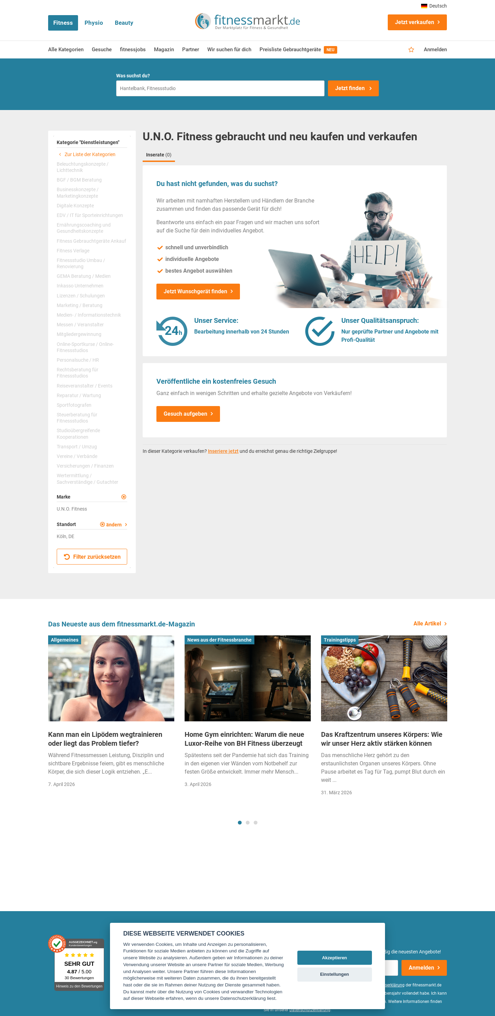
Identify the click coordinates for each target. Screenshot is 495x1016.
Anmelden (435, 49)
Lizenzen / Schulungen (81, 295)
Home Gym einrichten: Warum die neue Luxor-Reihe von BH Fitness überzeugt (244, 738)
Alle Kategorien (66, 49)
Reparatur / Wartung (79, 395)
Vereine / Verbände (77, 456)
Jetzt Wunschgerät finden (195, 291)
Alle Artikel (427, 623)
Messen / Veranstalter (80, 324)
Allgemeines (64, 640)
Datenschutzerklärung (309, 1009)
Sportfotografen (74, 405)
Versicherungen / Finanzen (85, 466)
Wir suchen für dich (229, 49)
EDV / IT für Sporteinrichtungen (90, 215)
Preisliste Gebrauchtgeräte (298, 50)
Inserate (159, 154)
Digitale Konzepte (75, 205)
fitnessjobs (133, 49)
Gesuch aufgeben (185, 414)
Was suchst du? (133, 75)
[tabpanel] (111, 713)
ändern (114, 524)
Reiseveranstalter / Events (84, 386)
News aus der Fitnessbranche (219, 640)
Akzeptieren (334, 957)
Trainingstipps (340, 640)
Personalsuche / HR (78, 360)
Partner (190, 49)
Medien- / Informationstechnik (89, 315)
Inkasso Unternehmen (80, 285)
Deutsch (434, 6)
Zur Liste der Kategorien (86, 154)
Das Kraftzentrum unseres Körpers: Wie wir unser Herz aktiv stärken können (381, 738)
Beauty (124, 22)
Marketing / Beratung (79, 305)
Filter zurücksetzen (92, 557)
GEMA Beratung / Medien (84, 276)
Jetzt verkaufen (414, 22)
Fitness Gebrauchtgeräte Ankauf (91, 241)
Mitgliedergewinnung (79, 334)
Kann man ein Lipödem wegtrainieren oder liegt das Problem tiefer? (105, 738)
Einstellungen (334, 974)
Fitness (63, 22)
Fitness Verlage (73, 250)
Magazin (164, 49)
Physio (94, 22)
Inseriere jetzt (223, 451)
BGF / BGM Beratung (79, 180)
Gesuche (102, 49)
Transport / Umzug (77, 446)
